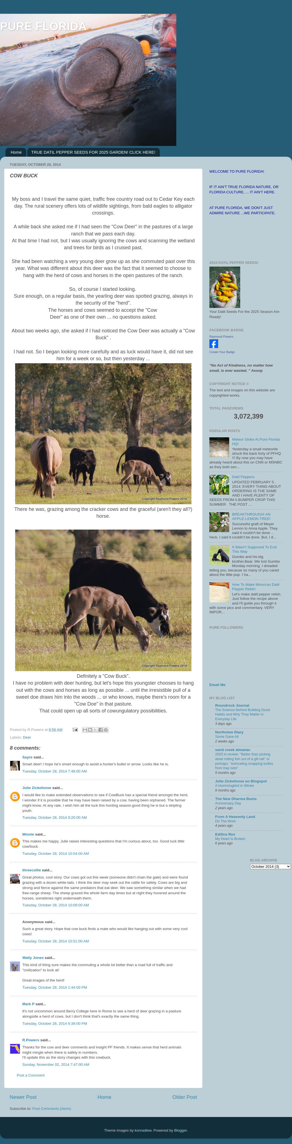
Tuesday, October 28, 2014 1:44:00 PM (54, 987)
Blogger (180, 1130)
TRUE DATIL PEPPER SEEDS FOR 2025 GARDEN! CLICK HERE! (93, 152)
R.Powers (30, 1040)
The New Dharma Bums (236, 799)
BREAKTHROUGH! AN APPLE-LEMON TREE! (251, 516)
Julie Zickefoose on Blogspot (241, 781)
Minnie (28, 834)
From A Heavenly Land (235, 817)
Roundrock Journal (232, 705)
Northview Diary (229, 732)
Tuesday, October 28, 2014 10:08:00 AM (55, 905)
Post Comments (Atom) (52, 1109)
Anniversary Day (228, 803)
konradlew (143, 1130)
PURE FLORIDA (43, 26)
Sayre (27, 757)
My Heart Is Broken (230, 839)
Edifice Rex (225, 834)
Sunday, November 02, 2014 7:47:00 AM (55, 1064)
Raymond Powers (221, 336)
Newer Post (23, 1097)
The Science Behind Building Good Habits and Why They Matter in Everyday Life (242, 714)
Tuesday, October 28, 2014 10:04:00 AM (55, 854)
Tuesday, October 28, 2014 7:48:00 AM (54, 771)
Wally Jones (33, 958)
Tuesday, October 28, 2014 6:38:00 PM (54, 1023)
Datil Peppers (243, 477)
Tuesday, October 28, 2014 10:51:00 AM (55, 941)
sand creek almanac (232, 750)
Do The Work (225, 821)
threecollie (31, 870)
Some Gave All (227, 736)
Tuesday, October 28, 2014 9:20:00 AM (54, 817)
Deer (27, 737)
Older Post (184, 1097)
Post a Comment (31, 1075)
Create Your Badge (222, 352)
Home (16, 152)
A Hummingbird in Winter (234, 786)
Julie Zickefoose (36, 788)
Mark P (28, 1004)
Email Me (217, 685)
